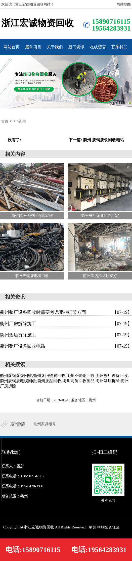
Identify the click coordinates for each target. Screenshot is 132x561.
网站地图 (124, 4)
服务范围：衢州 (15, 496)
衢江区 (114, 527)
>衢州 (21, 121)
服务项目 (33, 47)
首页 (4, 121)
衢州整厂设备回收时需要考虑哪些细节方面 (66, 312)
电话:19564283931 (98, 549)
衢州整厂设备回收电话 (66, 346)
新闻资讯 (76, 47)
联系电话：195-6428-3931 (23, 486)
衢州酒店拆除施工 (66, 335)
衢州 (92, 527)
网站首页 (12, 47)
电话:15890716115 (33, 549)
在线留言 (98, 47)
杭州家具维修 (44, 424)
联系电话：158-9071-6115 (22, 476)
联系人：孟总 (13, 466)
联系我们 (119, 47)
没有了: (14, 140)
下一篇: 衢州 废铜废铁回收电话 (96, 140)
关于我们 (55, 47)
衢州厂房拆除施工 (66, 324)
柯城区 (102, 527)
